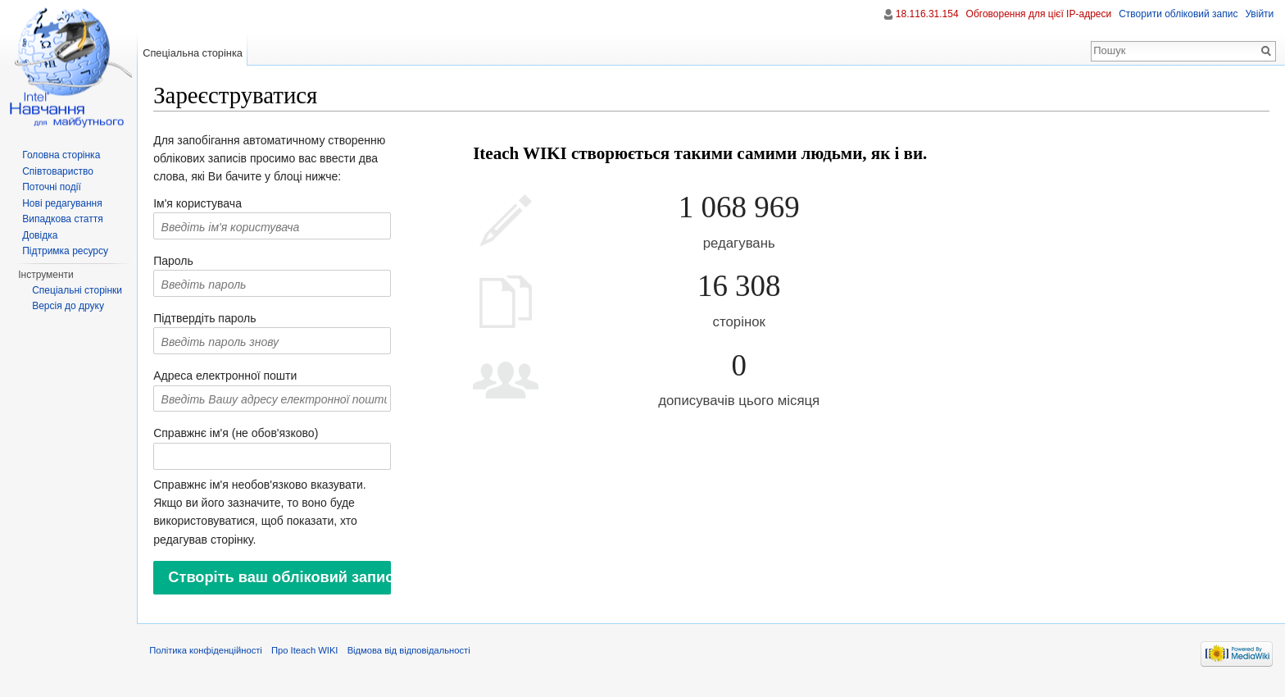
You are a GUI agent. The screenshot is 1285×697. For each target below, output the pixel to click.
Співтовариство (57, 171)
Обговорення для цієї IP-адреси (1037, 14)
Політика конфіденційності (217, 659)
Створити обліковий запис (1176, 14)
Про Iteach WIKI (316, 659)
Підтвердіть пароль (216, 319)
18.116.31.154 (925, 14)
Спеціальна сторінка (200, 53)
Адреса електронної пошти (236, 378)
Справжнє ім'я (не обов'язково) (247, 435)
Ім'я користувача (209, 205)
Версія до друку (68, 306)
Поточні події (51, 187)
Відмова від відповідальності (419, 659)
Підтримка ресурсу (65, 251)
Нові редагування (62, 203)
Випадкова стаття (62, 219)
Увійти (1257, 14)
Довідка (39, 235)
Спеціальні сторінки (77, 290)
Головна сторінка (61, 155)
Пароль (185, 262)
